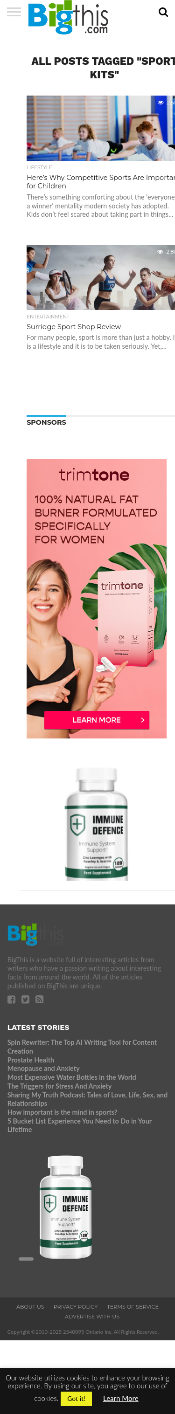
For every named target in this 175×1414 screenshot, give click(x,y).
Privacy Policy (76, 1307)
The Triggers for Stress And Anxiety (59, 1086)
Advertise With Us (92, 1316)
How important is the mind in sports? (62, 1112)
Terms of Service (133, 1307)
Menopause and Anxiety (43, 1068)
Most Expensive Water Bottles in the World (71, 1077)
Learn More (121, 1398)
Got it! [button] (76, 1398)
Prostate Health (30, 1060)
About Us (30, 1307)
